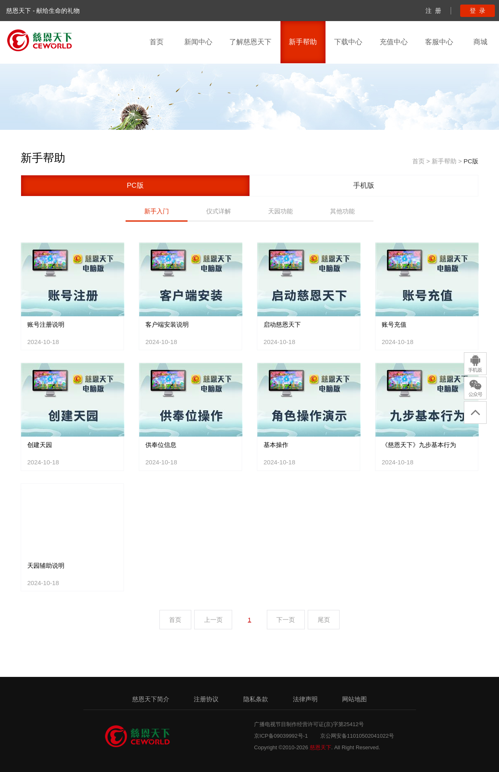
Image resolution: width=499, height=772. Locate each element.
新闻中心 (198, 42)
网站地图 (354, 699)
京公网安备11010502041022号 (357, 736)
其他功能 (342, 211)
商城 (480, 42)
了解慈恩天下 (250, 42)
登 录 (477, 10)
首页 (157, 42)
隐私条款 (255, 699)
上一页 (213, 619)
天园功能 (280, 211)
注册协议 (206, 699)
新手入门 (156, 211)
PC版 (470, 161)
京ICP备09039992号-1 (281, 736)
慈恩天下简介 (150, 699)
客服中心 (439, 42)
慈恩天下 (320, 747)
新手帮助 (303, 42)
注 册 (433, 10)
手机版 (363, 185)
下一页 (285, 619)
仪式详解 (218, 211)
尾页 (324, 619)
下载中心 (348, 42)
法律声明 (305, 699)
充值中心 (394, 42)
